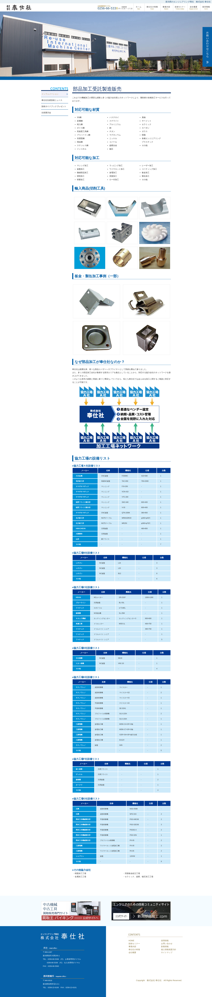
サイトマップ (166, 952)
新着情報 (165, 946)
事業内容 (132, 946)
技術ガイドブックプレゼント (54, 106)
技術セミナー (134, 943)
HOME (131, 940)
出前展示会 (46, 113)
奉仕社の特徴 (134, 949)
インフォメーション (50, 94)
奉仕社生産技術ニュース (52, 100)
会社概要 (132, 952)
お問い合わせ (166, 943)
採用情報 (165, 940)
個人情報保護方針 (168, 949)
